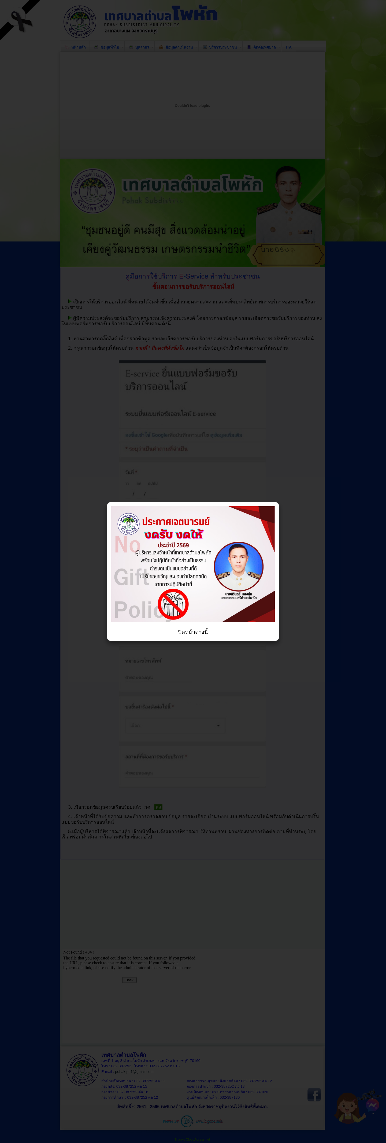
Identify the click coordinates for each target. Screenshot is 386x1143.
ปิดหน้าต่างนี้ (193, 632)
